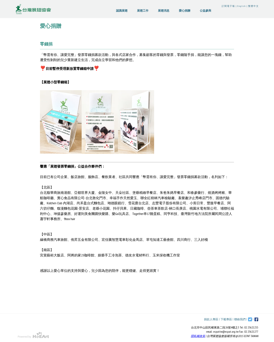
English (241, 6)
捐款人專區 (211, 319)
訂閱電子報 (228, 6)
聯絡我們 (240, 319)
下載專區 (226, 319)
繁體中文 (253, 6)
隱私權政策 (198, 336)
